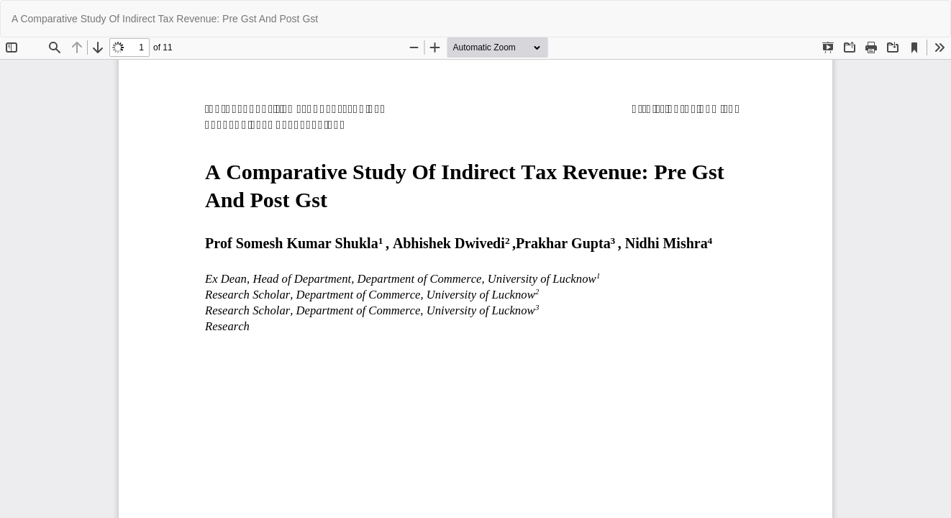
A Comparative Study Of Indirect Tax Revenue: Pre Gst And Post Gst (165, 18)
